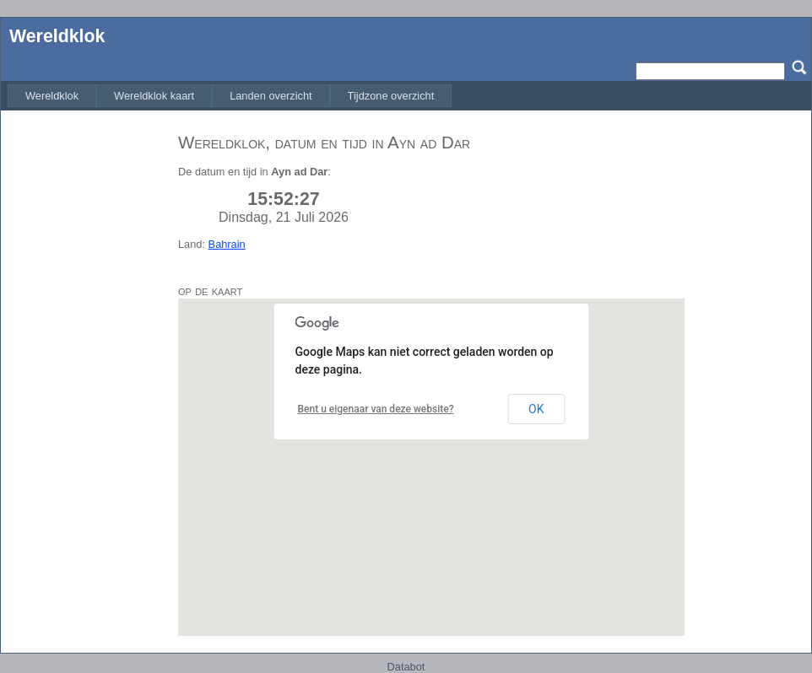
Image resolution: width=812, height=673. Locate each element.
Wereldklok (57, 36)
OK (536, 409)
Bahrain (227, 244)
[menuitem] (52, 95)
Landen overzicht (270, 95)
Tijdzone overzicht (391, 95)
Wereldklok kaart (154, 95)
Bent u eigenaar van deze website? (376, 409)
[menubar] (230, 95)
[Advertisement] (85, 374)
